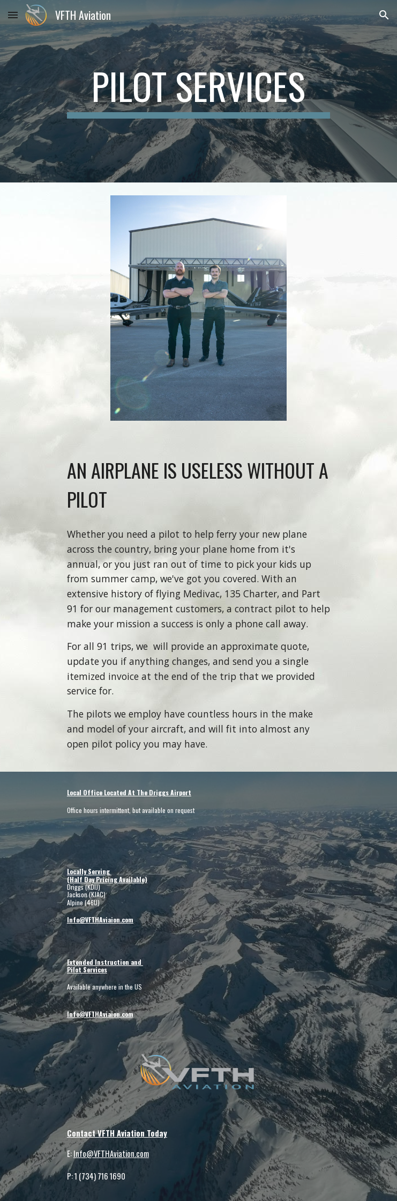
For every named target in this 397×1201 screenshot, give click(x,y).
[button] (13, 15)
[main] (198, 91)
